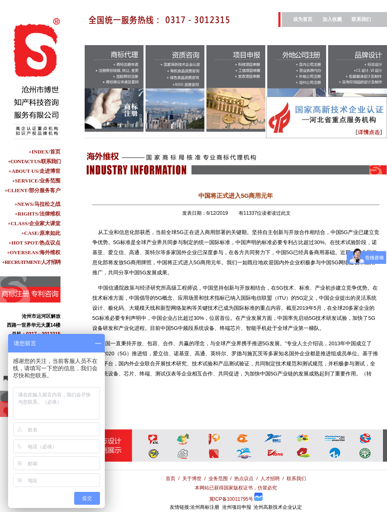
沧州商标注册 (204, 507)
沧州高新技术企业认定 (278, 507)
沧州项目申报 (236, 507)
